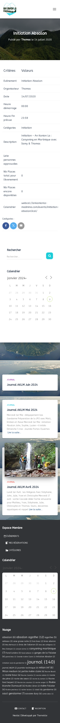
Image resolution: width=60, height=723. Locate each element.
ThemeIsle (42, 715)
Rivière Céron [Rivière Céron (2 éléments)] (32, 686)
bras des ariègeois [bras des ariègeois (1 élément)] (47, 645)
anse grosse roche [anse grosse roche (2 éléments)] (22, 641)
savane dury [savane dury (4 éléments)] (33, 693)
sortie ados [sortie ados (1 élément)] (47, 694)
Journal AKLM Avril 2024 (23, 487)
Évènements (11, 536)
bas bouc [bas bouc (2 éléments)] (37, 641)
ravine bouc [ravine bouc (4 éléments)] (12, 675)
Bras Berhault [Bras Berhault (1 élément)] (11, 645)
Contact (20, 708)
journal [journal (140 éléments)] (41, 662)
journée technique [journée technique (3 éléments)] (27, 667)
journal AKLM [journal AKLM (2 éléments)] (9, 668)
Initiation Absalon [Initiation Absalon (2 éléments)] (45, 657)
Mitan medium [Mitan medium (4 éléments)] (11, 671)
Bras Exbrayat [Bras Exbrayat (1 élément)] (8, 649)
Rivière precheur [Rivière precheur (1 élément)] (13, 690)
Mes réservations (16, 542)
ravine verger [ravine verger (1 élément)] (41, 682)
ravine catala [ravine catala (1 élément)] (42, 675)
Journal (11, 380)
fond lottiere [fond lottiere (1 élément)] (28, 653)
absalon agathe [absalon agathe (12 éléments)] (30, 637)
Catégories (13, 550)
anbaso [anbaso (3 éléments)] (7, 641)
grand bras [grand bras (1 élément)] (10, 657)
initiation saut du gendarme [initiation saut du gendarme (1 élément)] (14, 663)
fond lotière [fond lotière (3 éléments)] (13, 653)
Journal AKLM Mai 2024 (22, 410)
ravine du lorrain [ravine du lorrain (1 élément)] (40, 679)
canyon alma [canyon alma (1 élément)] (22, 649)
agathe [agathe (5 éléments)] (50, 637)
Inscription (38, 708)
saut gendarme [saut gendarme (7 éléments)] (13, 693)
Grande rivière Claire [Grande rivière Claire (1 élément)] (26, 657)
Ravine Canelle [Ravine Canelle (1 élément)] (28, 675)
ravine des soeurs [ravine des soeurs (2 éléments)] (23, 679)
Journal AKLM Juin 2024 (22, 384)
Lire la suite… (14, 432)
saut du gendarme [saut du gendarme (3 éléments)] (45, 689)
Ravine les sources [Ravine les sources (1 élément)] (26, 682)
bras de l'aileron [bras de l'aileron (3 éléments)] (28, 644)
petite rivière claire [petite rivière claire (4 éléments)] (32, 671)
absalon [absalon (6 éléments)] (9, 637)
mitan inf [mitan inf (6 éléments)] (46, 667)
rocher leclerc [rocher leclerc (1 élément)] (28, 690)
